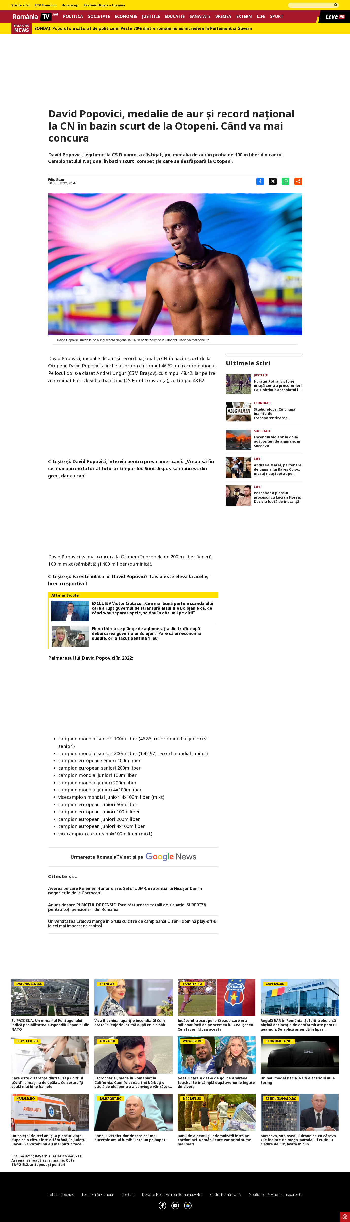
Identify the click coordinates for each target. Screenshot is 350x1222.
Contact (128, 1194)
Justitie (151, 16)
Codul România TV (225, 1194)
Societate (99, 16)
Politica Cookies (60, 1194)
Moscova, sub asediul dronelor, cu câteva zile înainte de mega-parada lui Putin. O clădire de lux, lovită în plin (298, 1140)
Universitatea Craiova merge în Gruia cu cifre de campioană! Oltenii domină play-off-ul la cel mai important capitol (133, 923)
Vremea (223, 16)
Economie (126, 16)
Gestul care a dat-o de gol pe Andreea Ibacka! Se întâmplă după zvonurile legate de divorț (216, 1082)
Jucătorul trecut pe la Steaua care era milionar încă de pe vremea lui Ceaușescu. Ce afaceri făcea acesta (216, 1025)
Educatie (175, 16)
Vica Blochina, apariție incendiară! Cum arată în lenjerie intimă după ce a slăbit (130, 1023)
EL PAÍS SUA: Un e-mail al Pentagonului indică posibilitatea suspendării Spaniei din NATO (50, 1025)
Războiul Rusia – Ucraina (104, 5)
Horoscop (70, 5)
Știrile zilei (20, 5)
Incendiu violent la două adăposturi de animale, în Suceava (277, 441)
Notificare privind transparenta (276, 1194)
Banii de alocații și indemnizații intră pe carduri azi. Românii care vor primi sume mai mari (214, 1140)
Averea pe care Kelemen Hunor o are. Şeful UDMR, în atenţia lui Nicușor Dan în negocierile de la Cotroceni (125, 890)
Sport (277, 16)
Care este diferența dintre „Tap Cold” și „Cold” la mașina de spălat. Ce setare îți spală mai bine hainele (47, 1082)
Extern (244, 16)
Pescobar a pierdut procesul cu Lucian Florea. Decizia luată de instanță (277, 497)
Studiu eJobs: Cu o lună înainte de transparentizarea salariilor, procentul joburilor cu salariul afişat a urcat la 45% (277, 413)
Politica (73, 16)
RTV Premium (46, 5)
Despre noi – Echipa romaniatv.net (172, 1194)
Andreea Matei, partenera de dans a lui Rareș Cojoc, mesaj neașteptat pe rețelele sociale (278, 469)
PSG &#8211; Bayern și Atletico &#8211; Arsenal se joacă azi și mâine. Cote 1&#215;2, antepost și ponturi (46, 1160)
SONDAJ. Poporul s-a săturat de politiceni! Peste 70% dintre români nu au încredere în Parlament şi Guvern (143, 28)
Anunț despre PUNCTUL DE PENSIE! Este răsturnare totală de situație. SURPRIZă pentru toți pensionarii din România (127, 907)
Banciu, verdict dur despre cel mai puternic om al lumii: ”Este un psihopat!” (131, 1138)
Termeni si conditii (98, 1194)
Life (261, 16)
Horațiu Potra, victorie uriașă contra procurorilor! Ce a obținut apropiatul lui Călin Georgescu (278, 385)
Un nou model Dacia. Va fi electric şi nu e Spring (298, 1080)
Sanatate (200, 16)
